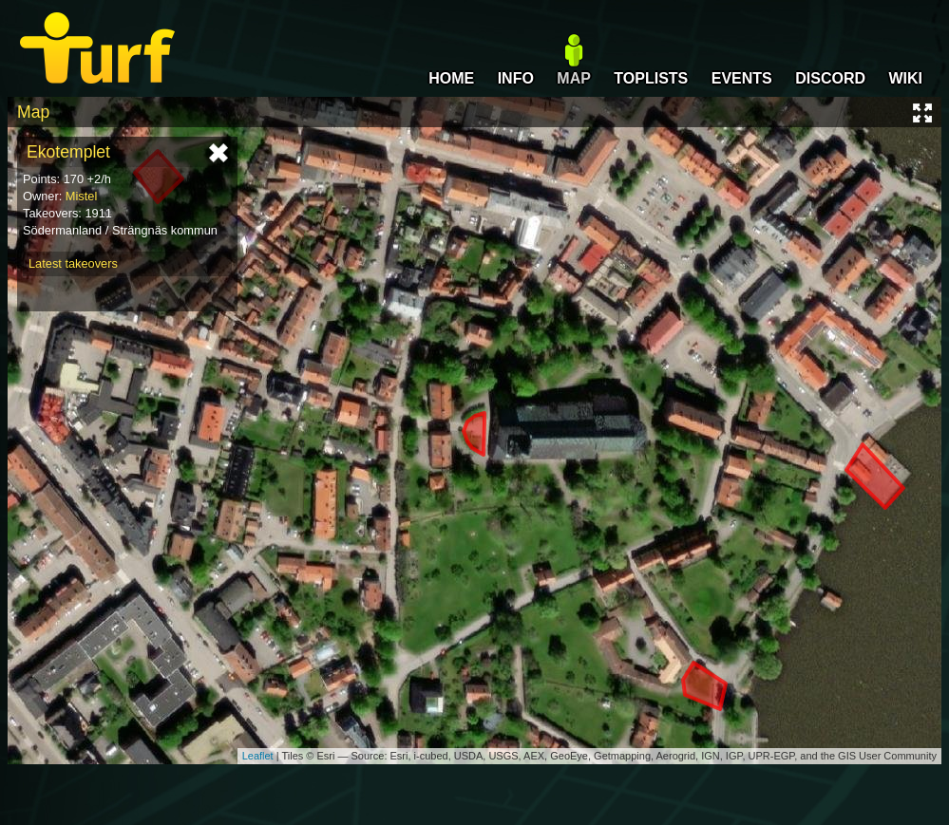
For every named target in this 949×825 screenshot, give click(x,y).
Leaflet (258, 755)
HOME (451, 78)
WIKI (905, 78)
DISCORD (830, 78)
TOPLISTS (651, 78)
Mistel (81, 196)
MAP (574, 78)
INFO (516, 78)
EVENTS (742, 78)
